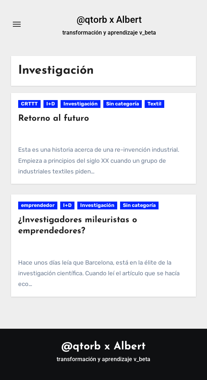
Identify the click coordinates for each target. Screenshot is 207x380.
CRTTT (29, 104)
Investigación (80, 104)
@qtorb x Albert (109, 19)
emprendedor (38, 205)
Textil (154, 104)
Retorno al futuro (53, 118)
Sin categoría (122, 104)
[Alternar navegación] (16, 24)
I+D (50, 104)
